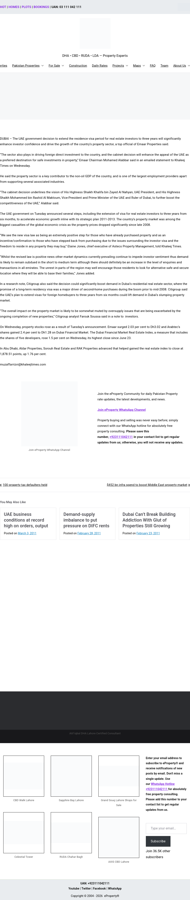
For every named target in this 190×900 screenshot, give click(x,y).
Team (164, 65)
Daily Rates (100, 65)
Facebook (99, 888)
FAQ (153, 65)
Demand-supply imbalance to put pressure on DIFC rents (86, 520)
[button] (42, 66)
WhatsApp (115, 888)
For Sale (56, 66)
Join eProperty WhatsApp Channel (122, 410)
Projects (120, 66)
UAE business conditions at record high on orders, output (26, 520)
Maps (139, 66)
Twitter (86, 888)
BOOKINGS (41, 7)
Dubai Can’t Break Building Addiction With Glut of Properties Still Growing (149, 520)
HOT (3, 7)
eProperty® (111, 896)
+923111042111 (121, 437)
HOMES (14, 7)
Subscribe (158, 841)
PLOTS (26, 7)
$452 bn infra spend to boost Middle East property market (147, 485)
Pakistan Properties (28, 66)
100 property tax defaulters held (25, 485)
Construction (78, 65)
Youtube (73, 888)
